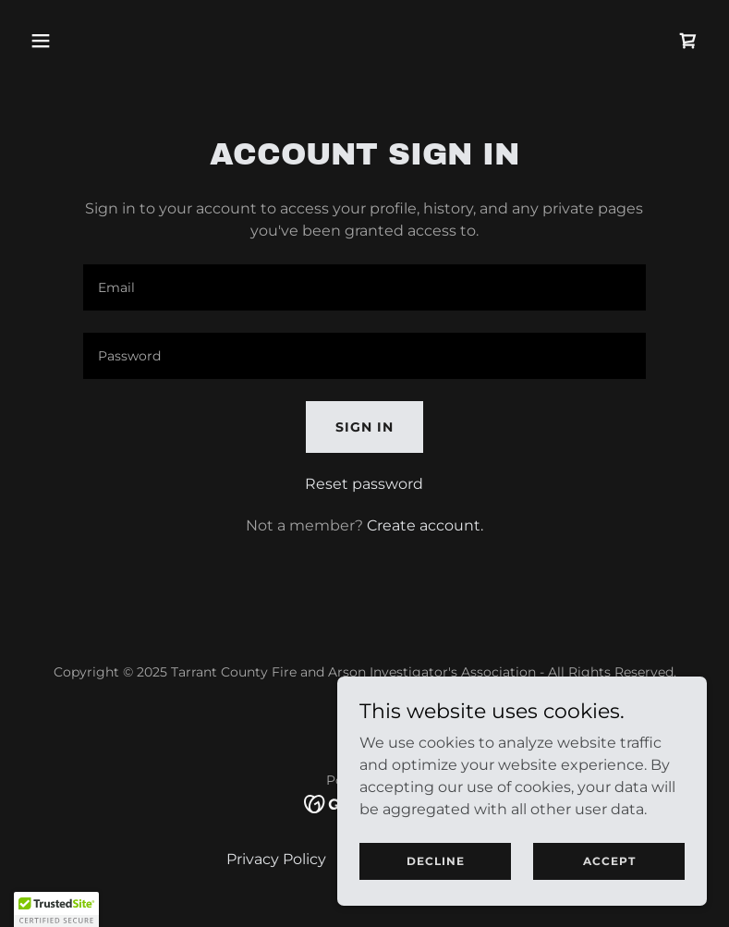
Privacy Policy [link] (276, 859)
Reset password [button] (364, 484)
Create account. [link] (425, 525)
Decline (436, 861)
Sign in (364, 427)
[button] (100, 40)
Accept (609, 861)
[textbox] (365, 287)
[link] (688, 40)
